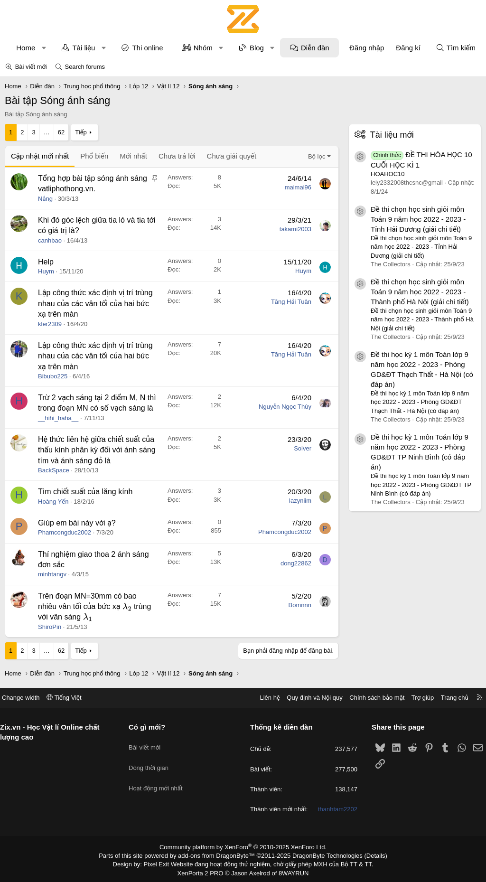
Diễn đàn (315, 48)
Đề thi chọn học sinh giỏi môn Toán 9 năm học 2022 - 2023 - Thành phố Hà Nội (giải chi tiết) (420, 292)
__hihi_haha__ (58, 418)
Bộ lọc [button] (317, 156)
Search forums (85, 66)
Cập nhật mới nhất (40, 156)
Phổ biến (94, 156)
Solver (302, 448)
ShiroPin (49, 626)
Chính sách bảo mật (369, 697)
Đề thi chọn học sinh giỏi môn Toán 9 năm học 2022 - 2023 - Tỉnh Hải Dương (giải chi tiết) (418, 219)
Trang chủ (447, 697)
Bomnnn (300, 605)
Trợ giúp (415, 697)
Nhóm (203, 48)
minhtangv (52, 574)
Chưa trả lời (177, 156)
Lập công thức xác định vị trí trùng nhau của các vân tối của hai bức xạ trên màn (95, 303)
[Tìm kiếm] (455, 47)
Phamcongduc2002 (64, 532)
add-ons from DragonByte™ (218, 855)
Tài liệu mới (392, 135)
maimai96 (298, 187)
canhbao (50, 240)
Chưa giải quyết (232, 156)
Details (365, 855)
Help (46, 262)
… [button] (47, 132)
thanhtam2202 (334, 809)
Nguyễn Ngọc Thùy (285, 406)
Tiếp (80, 132)
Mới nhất (133, 156)
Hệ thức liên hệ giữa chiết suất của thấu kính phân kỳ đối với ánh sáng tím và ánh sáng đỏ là (97, 450)
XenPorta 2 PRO (203, 870)
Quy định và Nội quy (308, 697)
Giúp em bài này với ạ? (77, 523)
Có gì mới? (150, 727)
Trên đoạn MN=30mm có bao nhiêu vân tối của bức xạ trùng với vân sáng (94, 606)
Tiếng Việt (71, 697)
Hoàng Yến (53, 501)
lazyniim (300, 500)
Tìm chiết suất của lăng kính (85, 492)
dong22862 (295, 563)
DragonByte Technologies (321, 855)
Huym (46, 271)
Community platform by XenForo (243, 847)
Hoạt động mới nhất (159, 777)
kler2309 (50, 324)
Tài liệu (83, 48)
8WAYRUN (290, 870)
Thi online (147, 48)
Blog (257, 48)
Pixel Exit (163, 863)
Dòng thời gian (152, 760)
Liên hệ (262, 697)
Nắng (45, 198)
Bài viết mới (31, 66)
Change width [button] (28, 697)
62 (61, 132)
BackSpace (53, 470)
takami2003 (295, 229)
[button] (44, 47)
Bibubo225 (52, 376)
